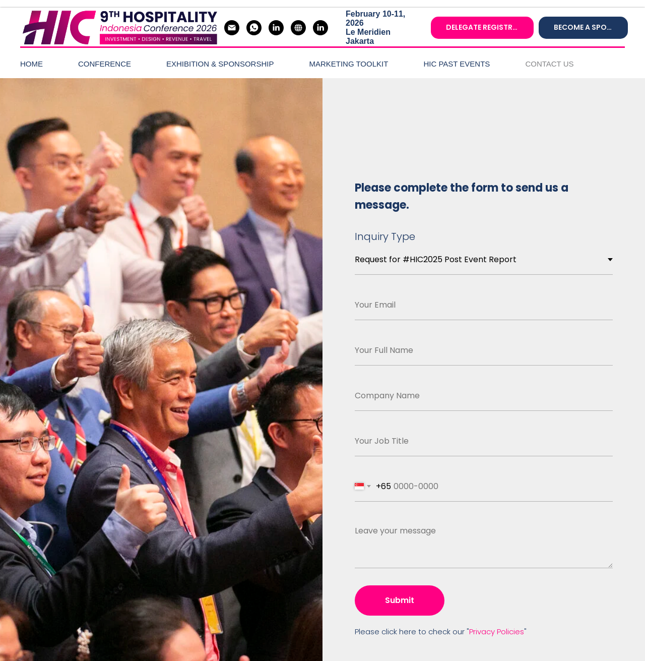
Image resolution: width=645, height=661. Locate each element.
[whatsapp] (254, 27)
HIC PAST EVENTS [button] (456, 63)
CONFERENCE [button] (104, 63)
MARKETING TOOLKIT (348, 63)
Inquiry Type (385, 236)
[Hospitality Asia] (298, 27)
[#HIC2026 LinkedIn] (276, 27)
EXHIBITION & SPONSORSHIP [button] (220, 63)
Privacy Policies (496, 631)
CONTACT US (549, 63)
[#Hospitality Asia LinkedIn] (320, 27)
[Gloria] (231, 27)
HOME (31, 63)
